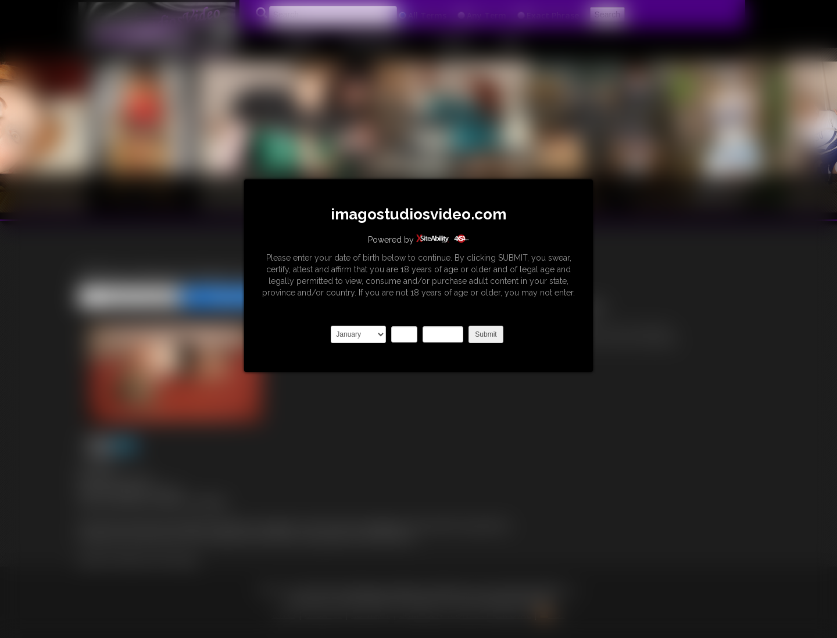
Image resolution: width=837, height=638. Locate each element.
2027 (443, 334)
